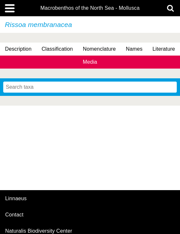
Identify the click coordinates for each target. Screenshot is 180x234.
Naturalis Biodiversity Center (38, 231)
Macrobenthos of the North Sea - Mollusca (89, 8)
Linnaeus (16, 198)
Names (134, 49)
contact (14, 214)
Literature (163, 49)
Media (90, 62)
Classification (57, 49)
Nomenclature (99, 49)
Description (18, 49)
